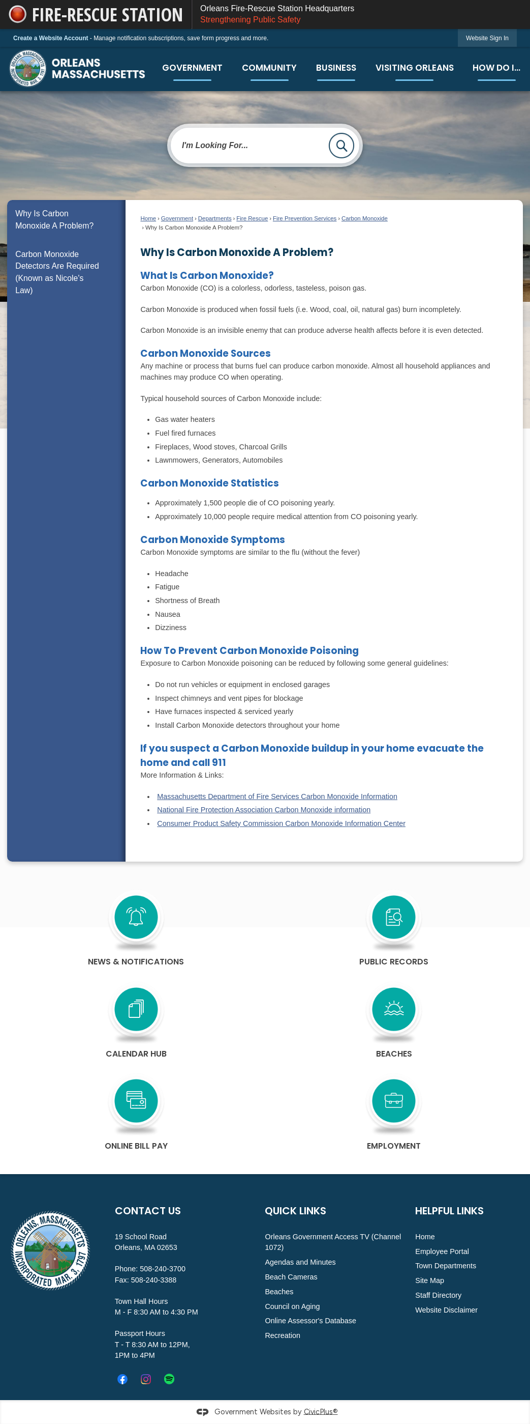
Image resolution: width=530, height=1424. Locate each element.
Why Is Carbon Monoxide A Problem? (54, 219)
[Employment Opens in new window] (394, 1109)
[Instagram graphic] (146, 1379)
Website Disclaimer (446, 1310)
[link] (487, 38)
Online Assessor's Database (310, 1321)
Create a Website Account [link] (50, 38)
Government (177, 218)
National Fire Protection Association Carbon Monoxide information (263, 810)
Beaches (279, 1292)
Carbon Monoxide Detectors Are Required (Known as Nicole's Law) (57, 272)
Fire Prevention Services (304, 218)
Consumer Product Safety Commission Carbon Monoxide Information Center (281, 823)
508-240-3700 (162, 1269)
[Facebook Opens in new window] (122, 1379)
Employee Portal (442, 1251)
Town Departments (445, 1266)
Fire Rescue (252, 218)
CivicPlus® (321, 1411)
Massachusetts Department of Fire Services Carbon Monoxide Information (277, 796)
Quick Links (295, 1211)
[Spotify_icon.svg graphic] (169, 1379)
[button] (341, 145)
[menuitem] (192, 68)
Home (148, 218)
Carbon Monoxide (364, 218)
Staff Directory (438, 1295)
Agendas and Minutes (300, 1262)
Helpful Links (449, 1211)
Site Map (429, 1280)
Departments (215, 218)
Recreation (282, 1335)
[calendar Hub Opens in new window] (136, 1018)
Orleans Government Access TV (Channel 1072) (333, 1242)
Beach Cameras (291, 1277)
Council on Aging (292, 1306)
